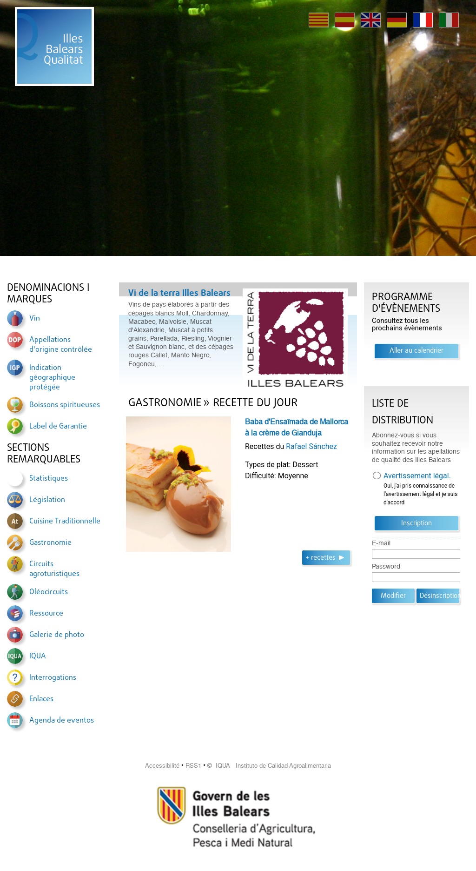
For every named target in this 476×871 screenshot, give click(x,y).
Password (386, 566)
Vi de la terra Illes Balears (179, 293)
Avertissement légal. (417, 475)
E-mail (381, 543)
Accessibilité (162, 765)
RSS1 (193, 765)
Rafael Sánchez (311, 446)
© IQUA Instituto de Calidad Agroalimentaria (269, 765)
